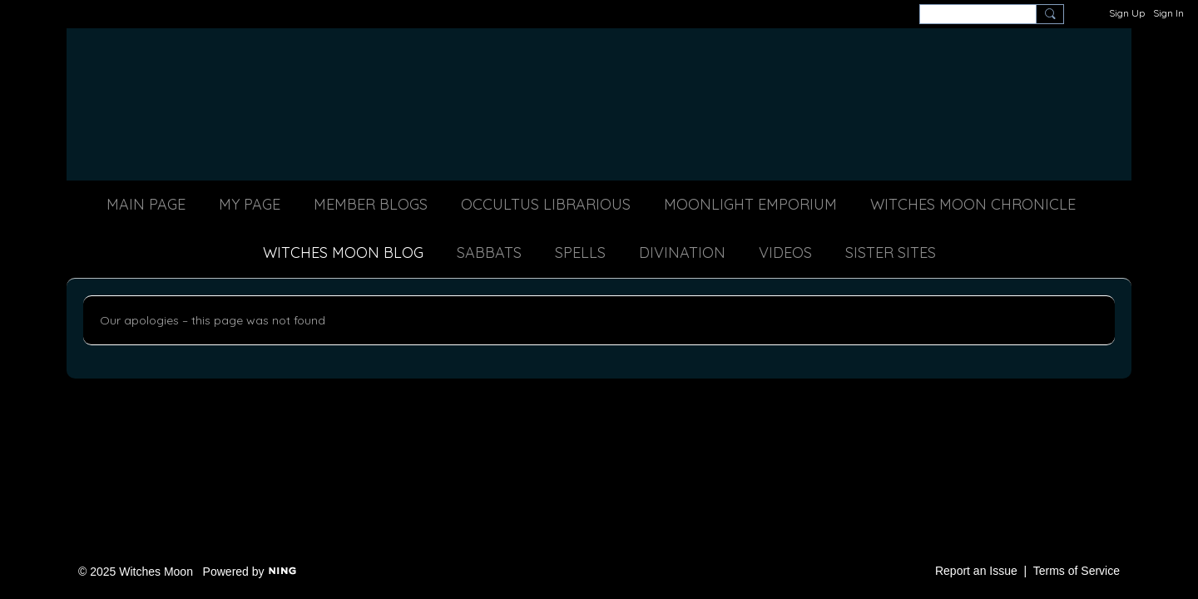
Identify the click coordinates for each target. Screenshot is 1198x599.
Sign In (1168, 13)
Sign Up (1127, 13)
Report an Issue (976, 570)
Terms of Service (1076, 570)
